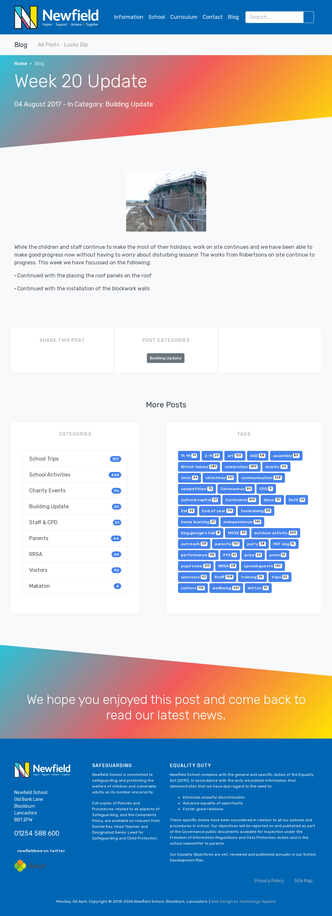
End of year (217, 511)
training (252, 577)
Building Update (129, 104)
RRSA (75, 554)
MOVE (237, 533)
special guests (263, 566)
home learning (198, 522)
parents (227, 544)
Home (20, 63)
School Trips (75, 459)
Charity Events (75, 491)
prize (253, 555)
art (234, 455)
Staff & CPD (75, 522)
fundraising (256, 511)
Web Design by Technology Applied (243, 901)
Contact (213, 17)
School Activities (75, 475)
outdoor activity (275, 533)
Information (128, 17)
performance (198, 555)
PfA (230, 555)
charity (276, 466)
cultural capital (199, 500)
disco (272, 500)
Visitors (75, 570)
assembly (286, 455)
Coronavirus (236, 489)
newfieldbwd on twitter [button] (41, 851)
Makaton (75, 586)
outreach (194, 544)
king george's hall (200, 533)
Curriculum (183, 17)
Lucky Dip (76, 45)
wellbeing (226, 588)
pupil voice (196, 566)
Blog (233, 17)
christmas (220, 478)
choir (189, 478)
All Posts (48, 45)
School (156, 17)
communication (261, 478)
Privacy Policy (269, 881)
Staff (223, 577)
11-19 (189, 455)
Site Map (303, 881)
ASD (258, 455)
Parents (75, 538)
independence (242, 522)
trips (280, 577)
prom (277, 555)
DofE (297, 500)
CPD (266, 489)
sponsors (194, 577)
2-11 (212, 455)
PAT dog (284, 544)
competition (197, 489)
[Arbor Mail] (29, 865)
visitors (193, 588)
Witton (258, 588)
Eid (188, 511)
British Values (199, 466)
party (256, 544)
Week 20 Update (80, 81)
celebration (241, 466)
